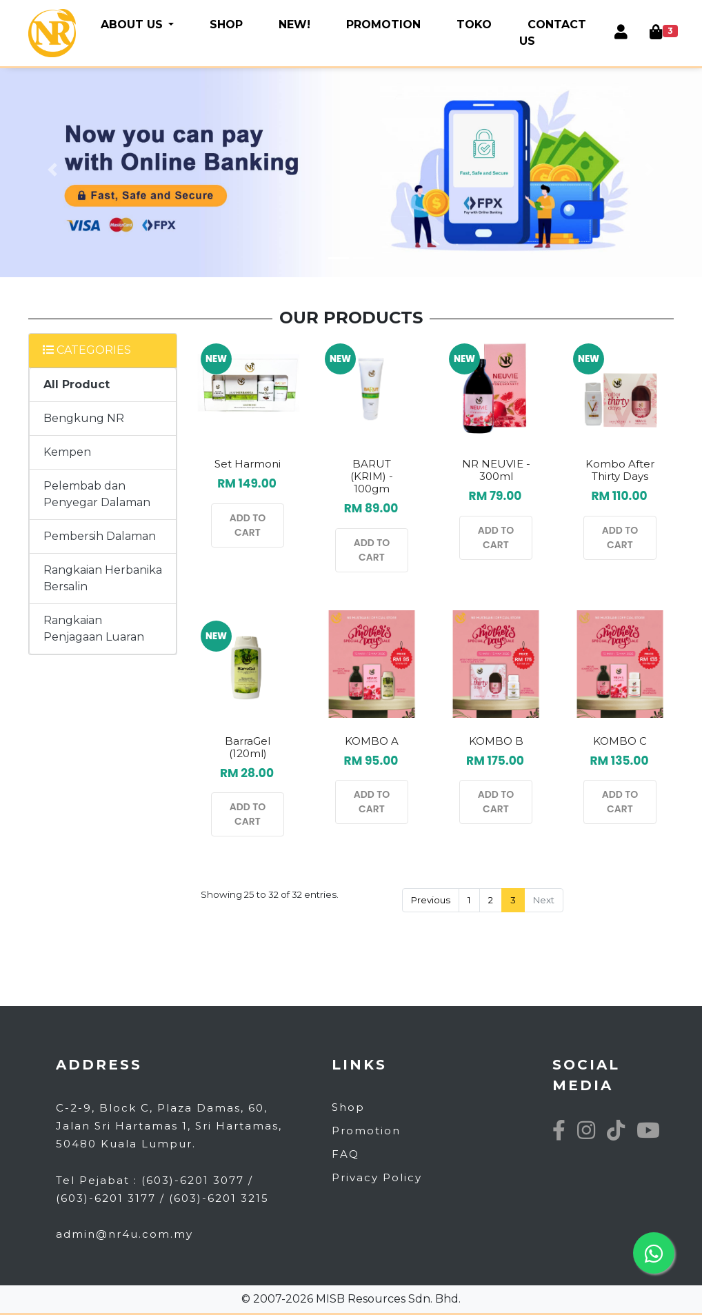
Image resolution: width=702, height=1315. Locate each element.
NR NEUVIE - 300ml (496, 470)
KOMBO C (620, 740)
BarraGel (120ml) (247, 747)
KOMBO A (372, 740)
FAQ (345, 1154)
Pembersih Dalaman (99, 536)
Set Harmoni (247, 463)
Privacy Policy (377, 1177)
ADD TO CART (248, 525)
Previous (430, 899)
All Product (76, 384)
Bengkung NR (83, 418)
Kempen (67, 452)
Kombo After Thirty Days (619, 470)
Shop (348, 1107)
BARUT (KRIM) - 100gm (371, 476)
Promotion (366, 1130)
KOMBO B (496, 740)
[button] (53, 170)
